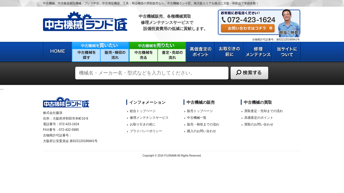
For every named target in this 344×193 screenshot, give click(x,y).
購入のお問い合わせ (201, 131)
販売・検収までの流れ (203, 124)
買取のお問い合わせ (258, 124)
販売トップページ (200, 111)
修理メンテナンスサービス (149, 118)
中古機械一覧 (196, 118)
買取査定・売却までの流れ (263, 111)
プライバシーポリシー (146, 131)
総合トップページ (143, 111)
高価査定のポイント (258, 118)
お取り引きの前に (143, 124)
